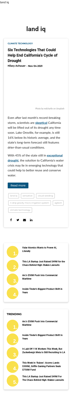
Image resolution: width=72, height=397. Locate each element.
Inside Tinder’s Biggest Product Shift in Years (42, 291)
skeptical (41, 122)
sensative (27, 195)
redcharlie (48, 108)
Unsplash (60, 108)
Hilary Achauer (17, 65)
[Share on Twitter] (17, 220)
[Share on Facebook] (11, 220)
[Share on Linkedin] (31, 220)
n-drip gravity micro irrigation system (29, 202)
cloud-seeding (45, 195)
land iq (13, 195)
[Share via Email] (24, 220)
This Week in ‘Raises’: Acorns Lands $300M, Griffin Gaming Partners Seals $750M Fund (41, 366)
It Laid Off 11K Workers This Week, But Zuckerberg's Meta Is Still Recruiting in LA (43, 351)
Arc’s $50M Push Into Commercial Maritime (39, 277)
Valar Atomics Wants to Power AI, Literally (39, 249)
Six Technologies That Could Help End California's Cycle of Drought (32, 55)
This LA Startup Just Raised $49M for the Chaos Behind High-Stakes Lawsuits (43, 263)
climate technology (20, 43)
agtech (58, 202)
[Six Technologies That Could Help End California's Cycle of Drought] (36, 88)
